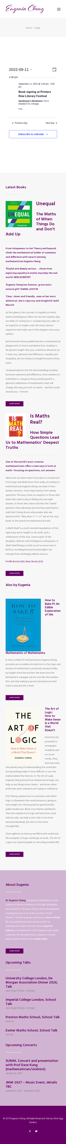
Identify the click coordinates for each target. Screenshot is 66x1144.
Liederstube (40, 939)
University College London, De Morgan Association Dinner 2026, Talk (32, 983)
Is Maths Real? (40, 419)
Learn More (14, 404)
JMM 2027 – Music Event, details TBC (31, 1085)
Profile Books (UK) (15, 562)
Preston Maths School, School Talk (33, 1017)
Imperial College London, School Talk (31, 1002)
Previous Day (19, 123)
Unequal (45, 204)
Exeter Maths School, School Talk (31, 1030)
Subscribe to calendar (31, 134)
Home (29, 28)
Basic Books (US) (34, 562)
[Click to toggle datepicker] (20, 69)
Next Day (51, 123)
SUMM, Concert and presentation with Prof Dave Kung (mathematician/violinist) (32, 1065)
